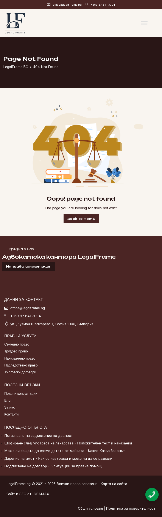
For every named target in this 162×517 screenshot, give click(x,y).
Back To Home (81, 218)
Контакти (11, 414)
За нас (9, 407)
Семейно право (16, 344)
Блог (8, 400)
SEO (22, 494)
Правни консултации (20, 393)
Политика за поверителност (131, 508)
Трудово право (16, 351)
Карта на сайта (114, 484)
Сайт (10, 494)
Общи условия (90, 508)
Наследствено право (21, 365)
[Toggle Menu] (144, 23)
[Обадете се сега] (152, 490)
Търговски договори (20, 372)
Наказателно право (19, 358)
